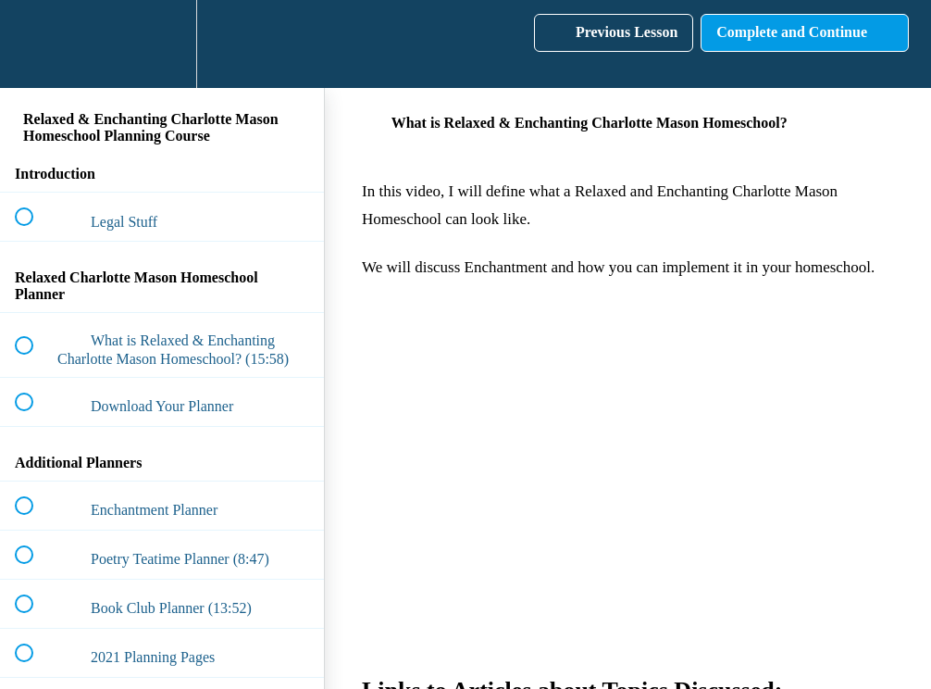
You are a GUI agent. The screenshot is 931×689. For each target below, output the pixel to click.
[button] (34, 44)
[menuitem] (162, 44)
